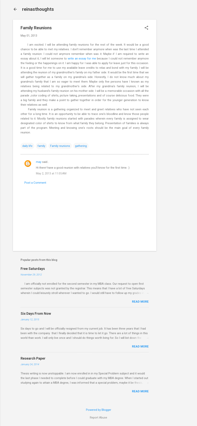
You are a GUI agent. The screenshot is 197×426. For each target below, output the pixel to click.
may (38, 162)
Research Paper (33, 358)
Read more (140, 301)
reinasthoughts (38, 9)
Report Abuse (98, 417)
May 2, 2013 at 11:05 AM (51, 173)
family (41, 146)
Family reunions (60, 146)
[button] (146, 28)
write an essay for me (82, 58)
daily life (27, 146)
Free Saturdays (33, 269)
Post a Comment (35, 182)
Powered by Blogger (98, 410)
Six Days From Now (36, 313)
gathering (81, 146)
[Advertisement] (171, 77)
